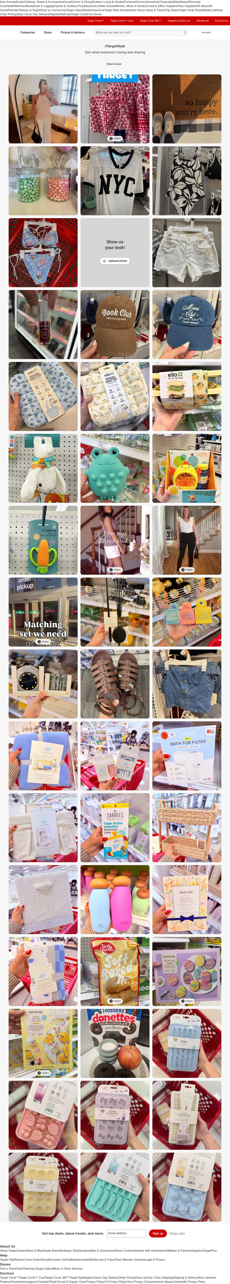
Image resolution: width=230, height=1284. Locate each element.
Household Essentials (160, 1)
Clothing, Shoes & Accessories (43, 1)
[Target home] (8, 32)
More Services (207, 1277)
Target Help (7, 1259)
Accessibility (85, 1259)
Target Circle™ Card (122, 20)
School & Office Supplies (161, 6)
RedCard (65, 14)
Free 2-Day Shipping (159, 1277)
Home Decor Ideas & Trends (147, 10)
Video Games (107, 6)
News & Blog (34, 1250)
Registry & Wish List (179, 20)
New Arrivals (8, 1)
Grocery (141, 1)
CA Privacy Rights (115, 1281)
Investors (160, 1250)
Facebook (17, 1281)
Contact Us (58, 1259)
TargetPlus (210, 1250)
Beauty (184, 1)
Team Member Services (130, 1259)
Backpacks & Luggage (40, 6)
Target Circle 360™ (150, 20)
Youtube (44, 1281)
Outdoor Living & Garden (108, 1)
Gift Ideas (202, 6)
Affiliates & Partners (178, 1250)
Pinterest (5, 1281)
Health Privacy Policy (191, 1281)
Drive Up (140, 1277)
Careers (21, 1250)
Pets (10, 10)
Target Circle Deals (190, 10)
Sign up (158, 1233)
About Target (8, 1250)
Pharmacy (29, 1268)
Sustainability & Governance (97, 1250)
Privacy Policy (95, 1281)
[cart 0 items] (222, 32)
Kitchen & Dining (81, 1)
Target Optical (75, 10)
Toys (81, 6)
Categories (29, 32)
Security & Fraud (104, 1259)
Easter (20, 1)
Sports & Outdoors (67, 6)
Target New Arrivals (116, 10)
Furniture (130, 1)
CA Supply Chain (75, 1281)
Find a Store (8, 1268)
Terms (61, 1281)
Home (67, 1)
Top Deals (171, 10)
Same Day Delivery (106, 1277)
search (185, 32)
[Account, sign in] (204, 32)
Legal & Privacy (155, 1259)
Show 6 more (115, 64)
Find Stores (94, 14)
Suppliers (197, 1250)
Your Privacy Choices (140, 1281)
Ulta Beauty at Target (26, 10)
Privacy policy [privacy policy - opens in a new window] (179, 1234)
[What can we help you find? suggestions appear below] (141, 32)
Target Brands (52, 1250)
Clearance (97, 10)
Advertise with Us (143, 1250)
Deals (87, 10)
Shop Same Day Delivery (33, 14)
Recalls (46, 1259)
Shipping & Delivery (185, 1277)
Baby (177, 1)
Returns (20, 1259)
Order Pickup (127, 1277)
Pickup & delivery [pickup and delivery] (74, 32)
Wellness (20, 6)
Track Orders (33, 1259)
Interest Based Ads (166, 1281)
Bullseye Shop (70, 1250)
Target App (77, 1277)
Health (10, 6)
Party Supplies (186, 6)
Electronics (91, 6)
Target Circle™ (95, 20)
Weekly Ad (209, 10)
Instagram (30, 1281)
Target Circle (79, 14)
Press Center (123, 1250)
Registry (54, 14)
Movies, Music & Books (130, 6)
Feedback (71, 1259)
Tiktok (53, 1281)
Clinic (19, 1268)
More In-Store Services (68, 1268)
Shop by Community (53, 10)
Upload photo (115, 261)
